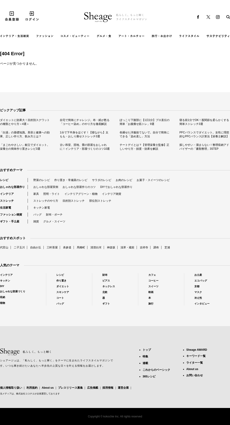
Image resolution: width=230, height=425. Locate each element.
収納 (2, 297)
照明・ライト (51, 193)
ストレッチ (7, 200)
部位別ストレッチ (100, 200)
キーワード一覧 (196, 356)
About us (48, 387)
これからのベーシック (156, 369)
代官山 (4, 247)
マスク (198, 292)
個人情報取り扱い (11, 387)
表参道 (67, 247)
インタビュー (202, 303)
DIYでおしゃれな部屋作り (116, 187)
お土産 (198, 274)
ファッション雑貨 (11, 214)
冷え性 (198, 297)
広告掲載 (92, 387)
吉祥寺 (144, 247)
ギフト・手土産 (9, 221)
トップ (147, 349)
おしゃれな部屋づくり (12, 291)
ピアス (106, 280)
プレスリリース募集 (70, 387)
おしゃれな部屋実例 (45, 187)
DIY (2, 286)
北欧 (104, 292)
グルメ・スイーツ (54, 221)
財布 (104, 274)
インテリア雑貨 (111, 193)
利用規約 (31, 387)
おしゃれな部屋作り (12, 187)
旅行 (150, 303)
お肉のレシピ (124, 180)
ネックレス (108, 286)
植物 (2, 303)
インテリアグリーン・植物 (81, 193)
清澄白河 (95, 247)
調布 (156, 247)
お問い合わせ (194, 375)
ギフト (106, 303)
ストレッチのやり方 (45, 200)
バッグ (37, 214)
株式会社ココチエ (25, 393)
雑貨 (36, 221)
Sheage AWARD (196, 349)
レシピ (4, 180)
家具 (36, 193)
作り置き (61, 280)
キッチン (5, 280)
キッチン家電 (41, 207)
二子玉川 (19, 247)
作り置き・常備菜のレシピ (70, 180)
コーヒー (153, 280)
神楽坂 (111, 247)
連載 (145, 363)
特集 (145, 356)
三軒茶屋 (52, 247)
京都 (196, 286)
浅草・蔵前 (127, 247)
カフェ (152, 274)
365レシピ (149, 376)
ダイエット (62, 286)
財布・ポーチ (54, 214)
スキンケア (62, 292)
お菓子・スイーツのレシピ (153, 180)
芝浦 (167, 247)
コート (60, 297)
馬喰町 (81, 247)
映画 (150, 292)
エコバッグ (200, 280)
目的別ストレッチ (74, 200)
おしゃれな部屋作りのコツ (79, 187)
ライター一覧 (194, 362)
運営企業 (123, 387)
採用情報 (107, 387)
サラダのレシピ (101, 180)
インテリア (7, 193)
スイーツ (153, 286)
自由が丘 (35, 247)
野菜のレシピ (41, 180)
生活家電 (5, 207)
